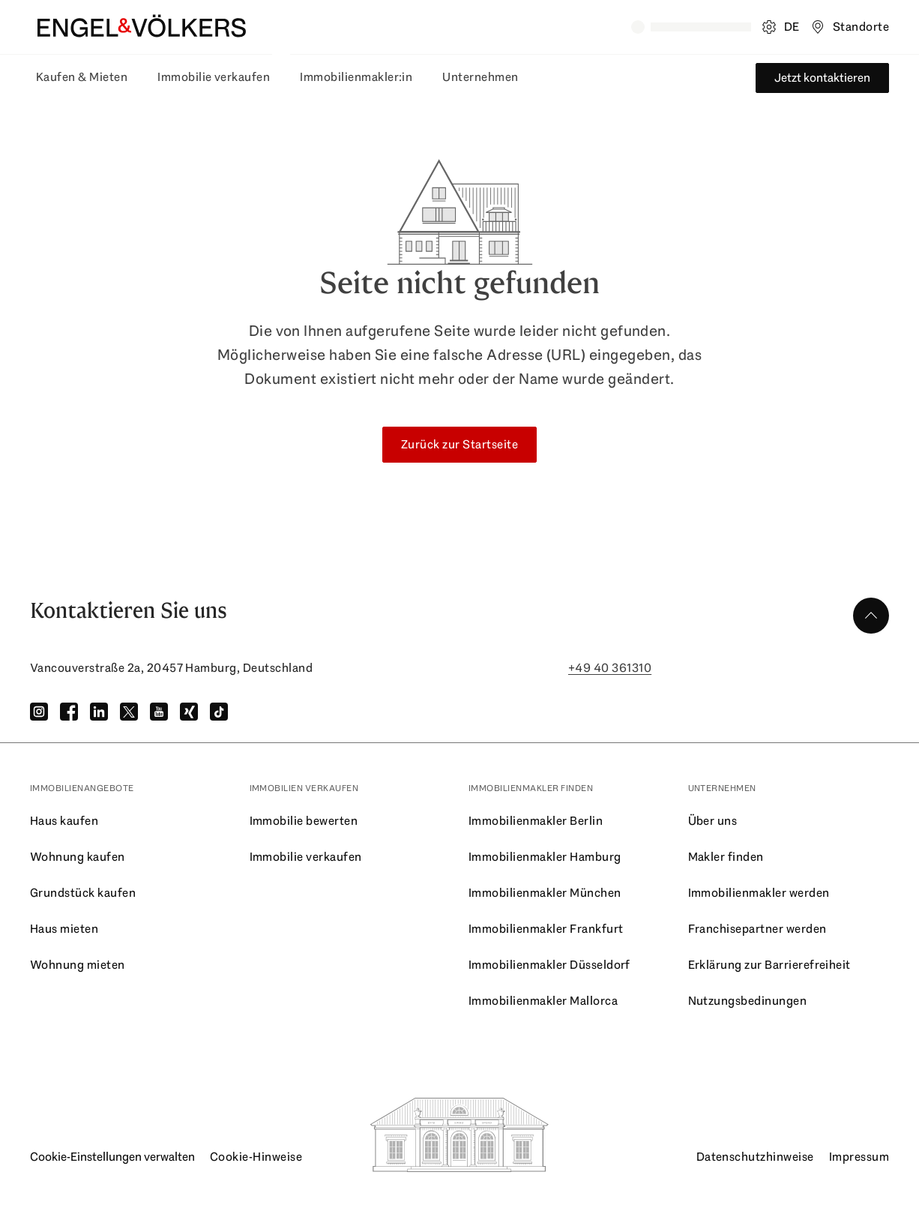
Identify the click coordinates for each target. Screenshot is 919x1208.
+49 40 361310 (609, 668)
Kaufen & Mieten (81, 77)
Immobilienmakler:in (356, 77)
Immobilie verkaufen (213, 77)
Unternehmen (480, 77)
